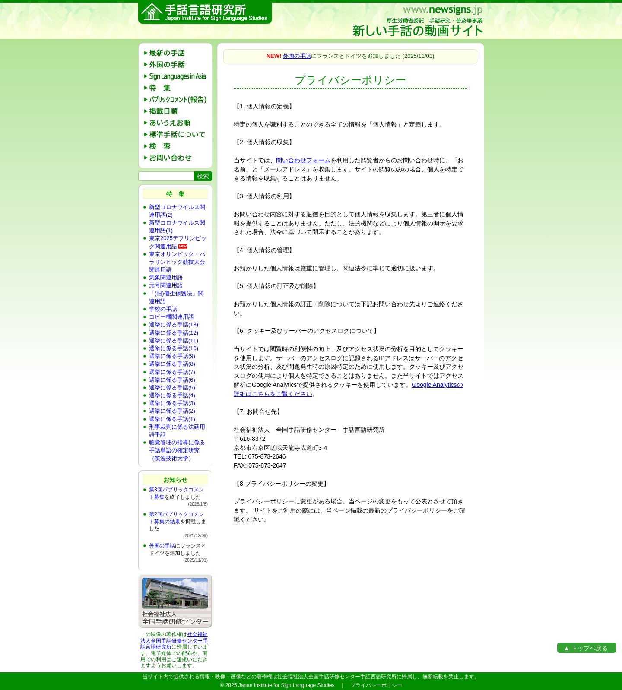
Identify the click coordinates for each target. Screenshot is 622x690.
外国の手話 (178, 64)
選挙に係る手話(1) (172, 419)
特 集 (178, 88)
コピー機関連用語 (171, 316)
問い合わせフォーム (303, 160)
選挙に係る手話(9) (172, 356)
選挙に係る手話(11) (173, 340)
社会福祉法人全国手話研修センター (174, 637)
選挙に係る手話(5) (172, 387)
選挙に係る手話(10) (173, 348)
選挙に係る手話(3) (172, 403)
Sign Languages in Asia (178, 76)
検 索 (178, 146)
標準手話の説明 (178, 134)
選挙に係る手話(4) (172, 395)
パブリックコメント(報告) (178, 99)
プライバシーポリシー (376, 685)
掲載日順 (178, 111)
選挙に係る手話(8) (172, 364)
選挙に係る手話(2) (172, 411)
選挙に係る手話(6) (172, 380)
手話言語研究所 (205, 14)
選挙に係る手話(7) (172, 372)
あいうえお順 (178, 123)
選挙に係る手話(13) (173, 324)
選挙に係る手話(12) (173, 332)
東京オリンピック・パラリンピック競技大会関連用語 (177, 262)
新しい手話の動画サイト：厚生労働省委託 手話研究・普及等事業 (417, 21)
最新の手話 (178, 53)
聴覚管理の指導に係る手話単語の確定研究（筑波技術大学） (177, 450)
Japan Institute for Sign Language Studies (286, 685)
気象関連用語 (166, 277)
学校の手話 (163, 309)
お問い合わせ (178, 158)
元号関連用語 (166, 285)
